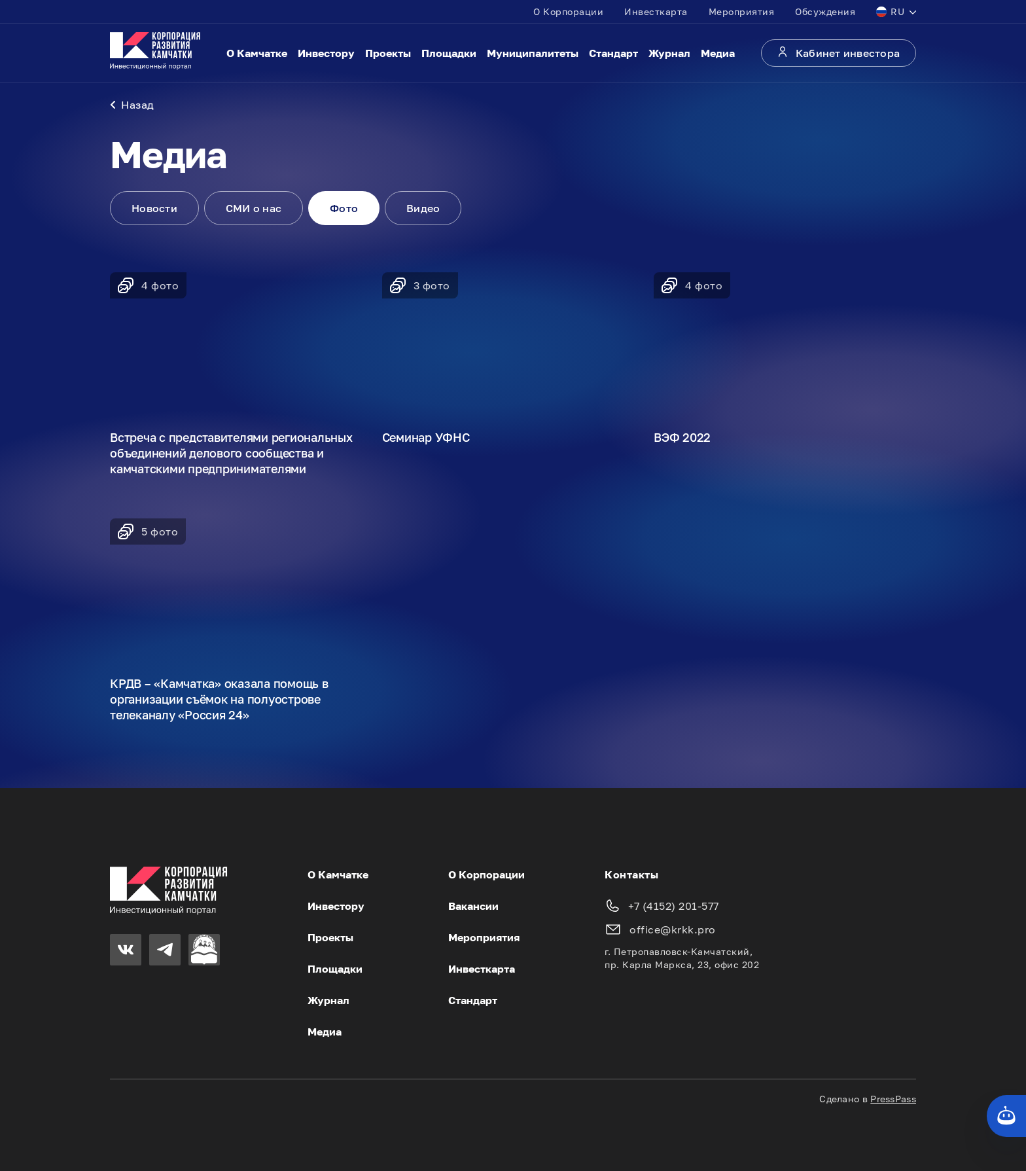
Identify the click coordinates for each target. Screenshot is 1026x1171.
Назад (132, 105)
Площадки (448, 53)
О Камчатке (256, 53)
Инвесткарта (656, 11)
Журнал (669, 53)
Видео (423, 208)
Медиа (718, 53)
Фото (344, 208)
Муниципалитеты (532, 53)
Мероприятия (742, 11)
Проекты (388, 53)
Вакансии (473, 905)
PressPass (893, 1098)
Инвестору (326, 53)
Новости (154, 208)
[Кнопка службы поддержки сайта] (1006, 1116)
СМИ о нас (253, 208)
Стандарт (613, 53)
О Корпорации (568, 11)
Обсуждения (825, 11)
